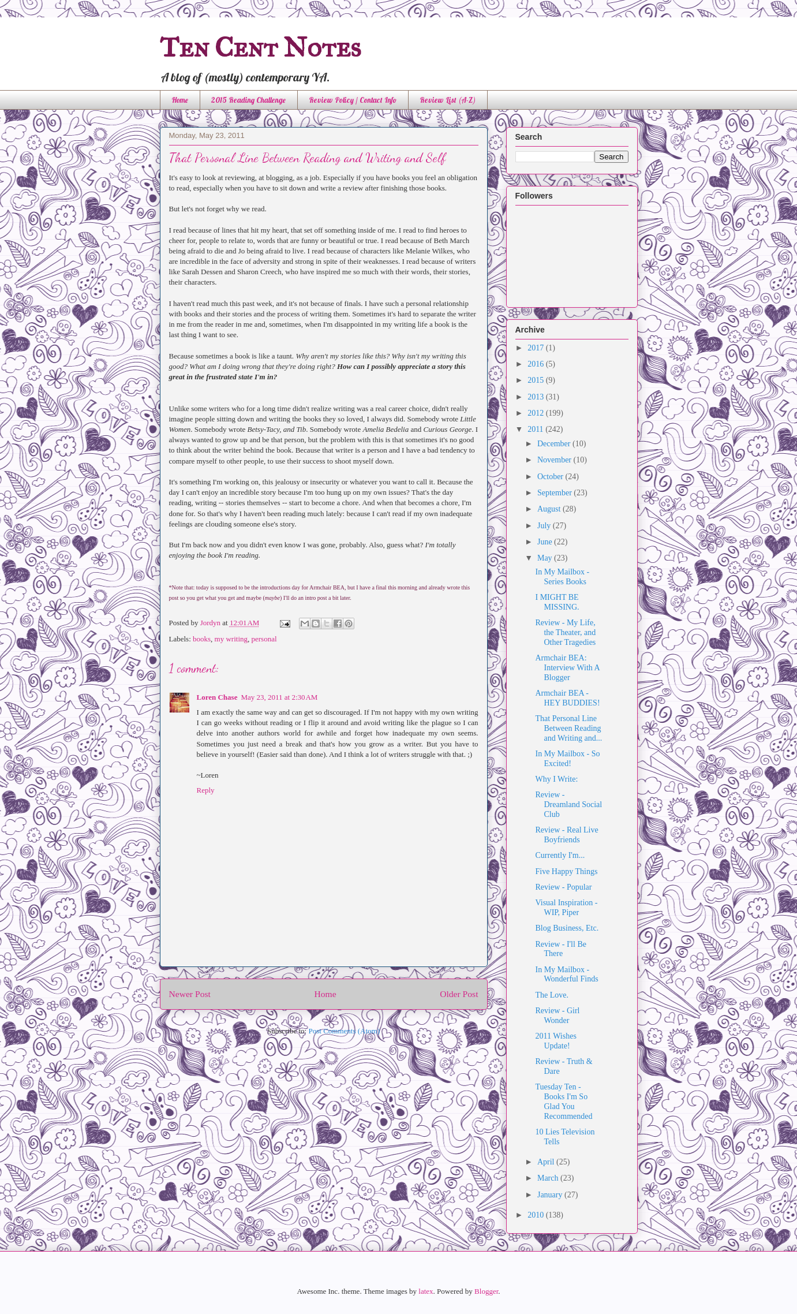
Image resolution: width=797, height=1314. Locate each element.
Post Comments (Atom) (344, 1030)
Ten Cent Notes (260, 47)
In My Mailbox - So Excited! (567, 758)
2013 (536, 397)
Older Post (459, 994)
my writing (231, 638)
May (545, 558)
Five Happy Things (566, 871)
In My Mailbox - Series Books (562, 577)
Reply (206, 790)
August (550, 509)
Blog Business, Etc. (566, 928)
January (550, 1194)
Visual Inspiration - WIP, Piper (566, 907)
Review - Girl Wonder (557, 1015)
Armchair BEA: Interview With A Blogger (567, 668)
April (546, 1162)
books (202, 638)
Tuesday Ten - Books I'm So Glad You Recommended (563, 1101)
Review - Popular (563, 887)
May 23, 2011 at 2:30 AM (279, 697)
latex (425, 1291)
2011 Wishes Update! (555, 1041)
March (548, 1178)
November (555, 460)
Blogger (486, 1291)
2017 (536, 348)
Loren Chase (217, 697)
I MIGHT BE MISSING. (557, 602)
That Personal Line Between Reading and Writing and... (568, 728)
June (545, 541)
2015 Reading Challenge (248, 99)
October (551, 476)
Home (179, 99)
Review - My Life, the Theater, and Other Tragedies (565, 632)
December (555, 443)
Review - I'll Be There (560, 949)
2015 (536, 380)
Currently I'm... (560, 855)
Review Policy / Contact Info (352, 99)
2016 (536, 364)
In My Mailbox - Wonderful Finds (566, 974)
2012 (536, 413)
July (545, 525)
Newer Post (190, 994)
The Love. (551, 995)
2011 (536, 429)
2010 (536, 1215)
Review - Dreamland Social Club (568, 804)
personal (264, 638)
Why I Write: (556, 779)
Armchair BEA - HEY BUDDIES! (567, 698)
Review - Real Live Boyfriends (566, 835)
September (555, 492)
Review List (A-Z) (448, 99)
